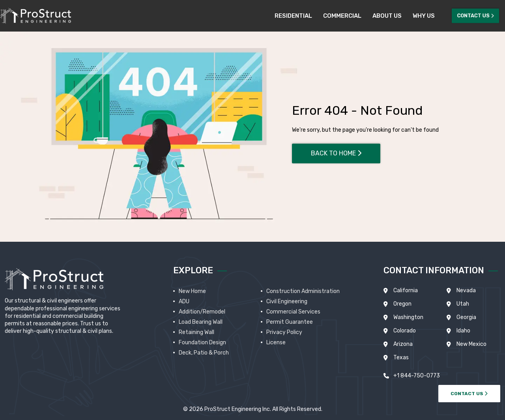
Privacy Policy (284, 332)
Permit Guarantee (289, 322)
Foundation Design (202, 342)
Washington (408, 317)
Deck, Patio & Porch (204, 352)
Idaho (463, 330)
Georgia (466, 317)
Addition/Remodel (202, 311)
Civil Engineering (286, 301)
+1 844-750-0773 (416, 375)
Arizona (403, 344)
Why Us (424, 15)
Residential (293, 15)
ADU (184, 301)
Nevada (466, 290)
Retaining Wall (196, 332)
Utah (462, 304)
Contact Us (475, 15)
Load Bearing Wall (201, 322)
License (276, 342)
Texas (401, 357)
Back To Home (336, 153)
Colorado (404, 330)
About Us (387, 15)
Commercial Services (293, 311)
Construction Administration (303, 291)
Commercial (342, 15)
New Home (192, 291)
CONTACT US (469, 393)
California (405, 290)
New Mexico (471, 344)
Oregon (402, 304)
